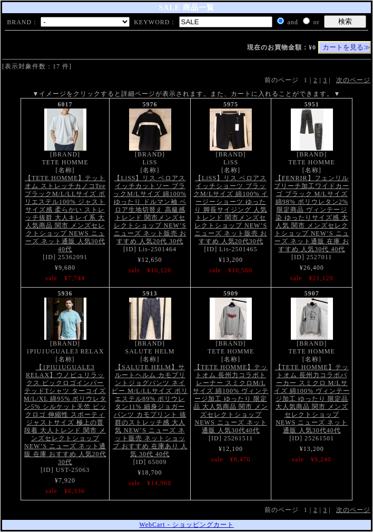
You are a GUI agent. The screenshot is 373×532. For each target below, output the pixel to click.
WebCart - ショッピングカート (186, 524)
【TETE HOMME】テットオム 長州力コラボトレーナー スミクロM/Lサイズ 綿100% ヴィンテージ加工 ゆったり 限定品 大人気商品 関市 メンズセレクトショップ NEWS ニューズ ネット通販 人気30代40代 (231, 398)
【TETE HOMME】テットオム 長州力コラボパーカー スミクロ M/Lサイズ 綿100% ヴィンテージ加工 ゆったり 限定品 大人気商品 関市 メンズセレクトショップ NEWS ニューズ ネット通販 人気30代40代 (312, 398)
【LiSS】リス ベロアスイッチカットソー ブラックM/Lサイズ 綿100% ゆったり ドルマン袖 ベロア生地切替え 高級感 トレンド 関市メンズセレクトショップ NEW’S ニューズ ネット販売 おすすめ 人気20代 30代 (149, 209)
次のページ (353, 80)
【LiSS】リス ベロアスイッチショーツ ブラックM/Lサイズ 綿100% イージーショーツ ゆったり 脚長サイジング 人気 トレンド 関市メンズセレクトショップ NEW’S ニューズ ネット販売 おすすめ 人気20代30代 (230, 209)
